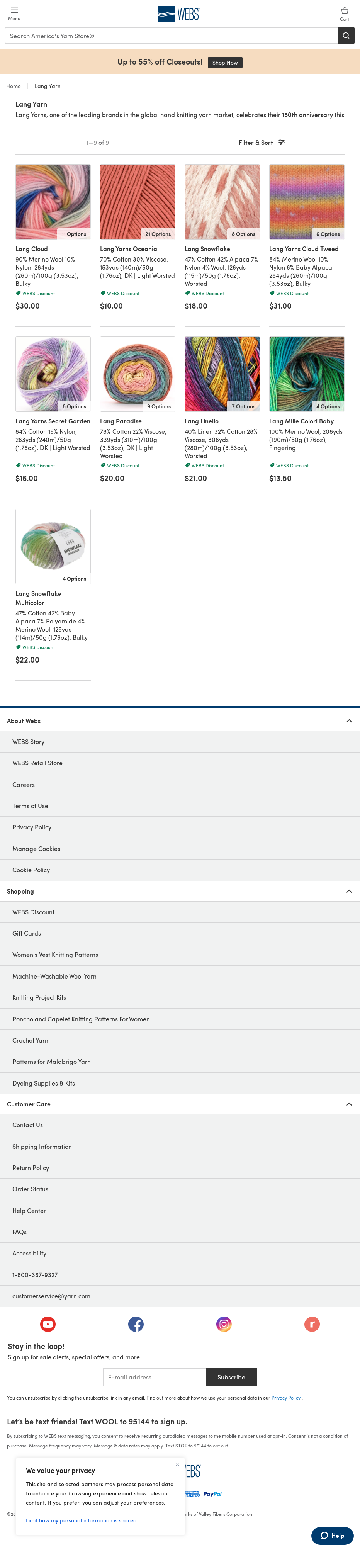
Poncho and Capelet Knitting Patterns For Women (81, 1019)
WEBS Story (28, 741)
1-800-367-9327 (35, 1275)
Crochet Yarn (30, 1040)
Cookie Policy (31, 870)
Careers (23, 784)
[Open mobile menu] (14, 14)
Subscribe (231, 1377)
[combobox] (171, 35)
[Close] (177, 1464)
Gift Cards (26, 933)
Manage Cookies (36, 848)
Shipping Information (42, 1146)
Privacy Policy (31, 827)
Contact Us (27, 1125)
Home (14, 86)
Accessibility (29, 1253)
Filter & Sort (262, 143)
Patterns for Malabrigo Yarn (51, 1061)
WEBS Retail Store (37, 763)
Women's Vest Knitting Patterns (55, 954)
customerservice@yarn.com (51, 1296)
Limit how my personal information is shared (81, 1520)
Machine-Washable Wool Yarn (54, 976)
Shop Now (227, 62)
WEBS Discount (33, 912)
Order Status (30, 1189)
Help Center (29, 1210)
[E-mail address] (154, 1377)
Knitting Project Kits (39, 997)
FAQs (19, 1232)
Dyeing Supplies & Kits (43, 1083)
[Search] (346, 35)
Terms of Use (30, 806)
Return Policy (30, 1168)
